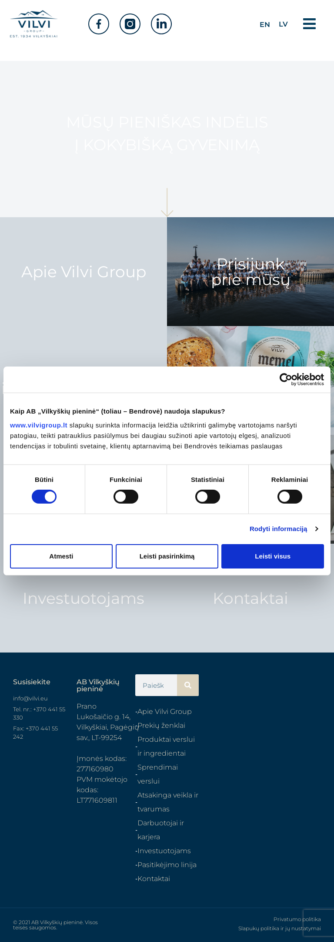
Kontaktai (250, 598)
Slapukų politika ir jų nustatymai (279, 928)
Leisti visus (273, 556)
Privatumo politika (297, 919)
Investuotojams (83, 598)
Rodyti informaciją (278, 528)
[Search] (188, 685)
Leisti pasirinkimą (167, 556)
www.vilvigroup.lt (38, 424)
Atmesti (61, 556)
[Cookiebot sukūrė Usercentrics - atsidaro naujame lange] (286, 379)
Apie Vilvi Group (83, 271)
